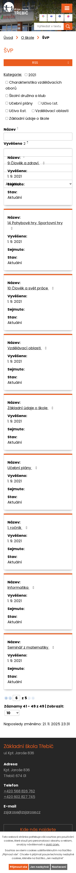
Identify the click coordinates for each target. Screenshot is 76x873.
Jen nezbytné (39, 867)
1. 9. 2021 (14, 176)
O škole (27, 37)
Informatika (21, 587)
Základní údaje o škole (29, 118)
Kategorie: (13, 74)
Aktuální (14, 197)
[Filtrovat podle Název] (38, 137)
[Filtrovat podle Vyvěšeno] (38, 153)
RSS (51, 62)
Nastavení (59, 867)
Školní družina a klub (27, 95)
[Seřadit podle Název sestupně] (18, 129)
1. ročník (18, 527)
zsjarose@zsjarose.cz (22, 812)
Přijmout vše (18, 867)
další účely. (53, 844)
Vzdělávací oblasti (52, 110)
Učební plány (21, 103)
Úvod (8, 37)
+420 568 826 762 (19, 791)
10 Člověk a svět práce (31, 288)
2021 (32, 74)
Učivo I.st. (50, 103)
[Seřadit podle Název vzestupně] (18, 127)
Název (10, 129)
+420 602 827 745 (19, 796)
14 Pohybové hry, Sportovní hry (35, 225)
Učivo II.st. (17, 110)
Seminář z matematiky (31, 647)
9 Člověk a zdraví (26, 162)
